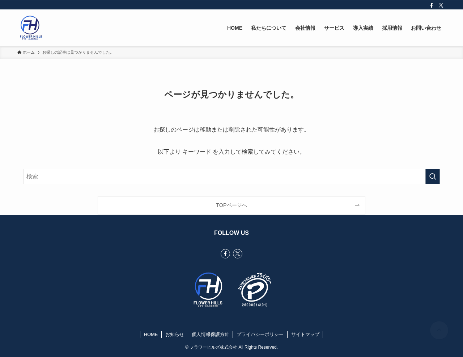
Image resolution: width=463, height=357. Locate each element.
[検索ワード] (231, 176)
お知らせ (174, 334)
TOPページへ (231, 205)
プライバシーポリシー (260, 334)
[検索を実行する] (432, 176)
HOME (151, 334)
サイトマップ (305, 334)
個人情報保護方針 (210, 334)
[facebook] (431, 5)
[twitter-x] (441, 5)
